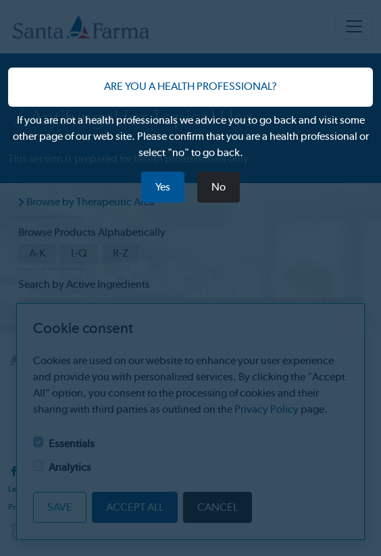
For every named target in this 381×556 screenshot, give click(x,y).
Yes (162, 187)
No (218, 187)
